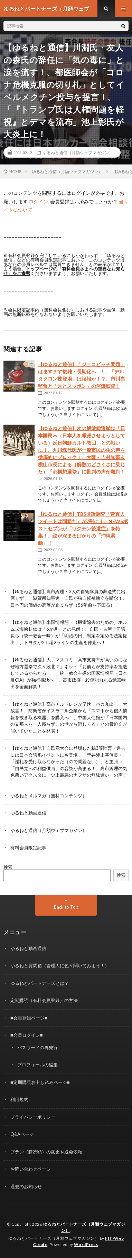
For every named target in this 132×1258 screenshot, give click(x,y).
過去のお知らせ (26, 1186)
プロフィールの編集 (37, 1064)
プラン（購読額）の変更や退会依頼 (46, 1151)
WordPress (86, 1244)
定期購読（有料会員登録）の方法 (44, 1000)
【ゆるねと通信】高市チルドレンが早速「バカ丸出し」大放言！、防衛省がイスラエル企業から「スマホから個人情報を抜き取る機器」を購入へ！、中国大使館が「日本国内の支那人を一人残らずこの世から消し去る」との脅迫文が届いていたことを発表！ (68, 717)
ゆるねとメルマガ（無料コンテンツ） (48, 795)
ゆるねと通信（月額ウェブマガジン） (78, 152)
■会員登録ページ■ (28, 1018)
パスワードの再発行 (37, 1047)
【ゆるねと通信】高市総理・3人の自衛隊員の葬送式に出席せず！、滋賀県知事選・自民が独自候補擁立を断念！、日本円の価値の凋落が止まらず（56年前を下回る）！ (68, 598)
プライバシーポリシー (32, 1117)
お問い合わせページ (30, 1169)
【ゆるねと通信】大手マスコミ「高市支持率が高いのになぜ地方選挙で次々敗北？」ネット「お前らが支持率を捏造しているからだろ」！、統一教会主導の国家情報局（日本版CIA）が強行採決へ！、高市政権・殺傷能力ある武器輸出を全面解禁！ (68, 673)
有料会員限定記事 (28, 847)
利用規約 (19, 1099)
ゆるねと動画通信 (28, 812)
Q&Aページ (22, 1134)
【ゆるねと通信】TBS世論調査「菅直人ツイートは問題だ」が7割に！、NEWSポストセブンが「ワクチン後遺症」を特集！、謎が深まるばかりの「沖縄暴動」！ (83, 528)
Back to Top (66, 907)
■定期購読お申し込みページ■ (40, 1082)
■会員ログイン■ (26, 1035)
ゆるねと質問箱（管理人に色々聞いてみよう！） (59, 965)
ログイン (38, 201)
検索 (7, 867)
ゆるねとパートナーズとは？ (39, 983)
